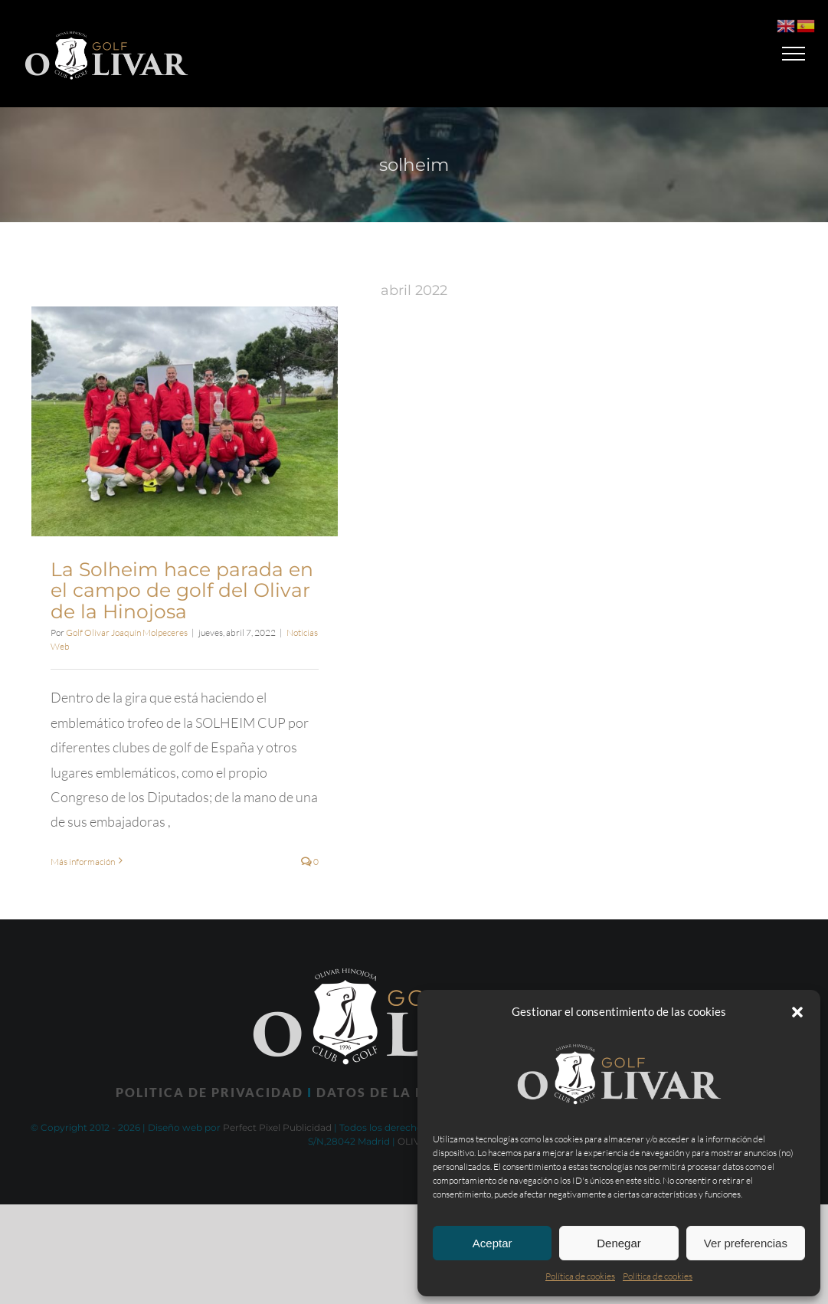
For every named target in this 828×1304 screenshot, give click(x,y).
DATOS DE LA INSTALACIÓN (415, 1092)
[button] (797, 1012)
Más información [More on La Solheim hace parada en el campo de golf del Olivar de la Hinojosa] (83, 861)
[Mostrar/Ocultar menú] (794, 54)
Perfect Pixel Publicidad (277, 1127)
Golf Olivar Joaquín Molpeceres (127, 632)
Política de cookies (580, 1276)
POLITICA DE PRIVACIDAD (209, 1092)
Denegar (619, 1243)
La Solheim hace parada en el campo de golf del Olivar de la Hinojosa (182, 590)
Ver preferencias (745, 1243)
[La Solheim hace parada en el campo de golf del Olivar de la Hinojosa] (184, 421)
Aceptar (492, 1243)
